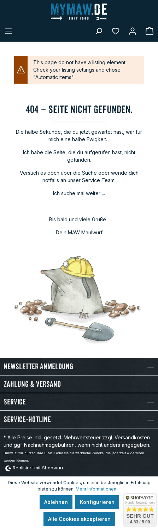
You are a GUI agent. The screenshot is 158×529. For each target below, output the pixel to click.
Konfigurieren (97, 502)
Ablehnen (56, 502)
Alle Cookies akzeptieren (79, 519)
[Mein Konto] (132, 31)
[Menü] (8, 31)
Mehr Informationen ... (98, 489)
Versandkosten (132, 437)
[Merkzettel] (115, 31)
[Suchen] (98, 31)
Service (15, 402)
